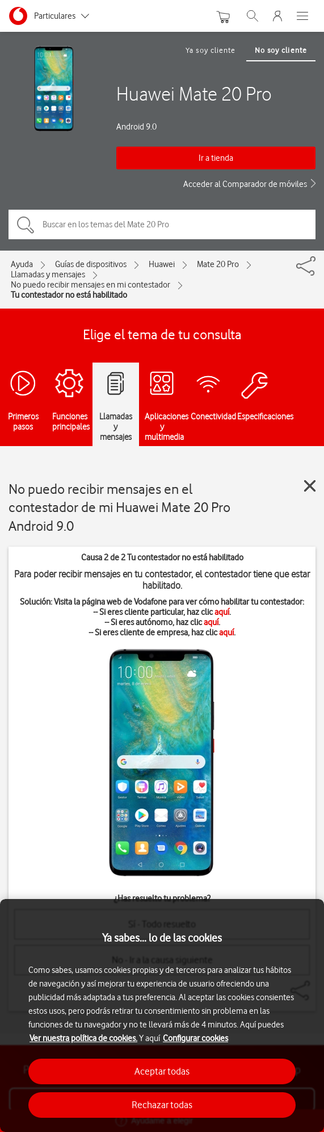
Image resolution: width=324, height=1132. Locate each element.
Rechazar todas (162, 1104)
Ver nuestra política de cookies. (83, 1038)
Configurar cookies (195, 1038)
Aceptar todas (162, 1071)
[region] (162, 1015)
